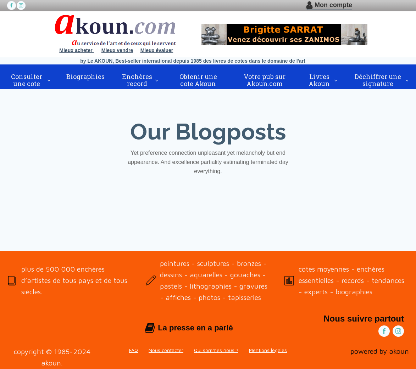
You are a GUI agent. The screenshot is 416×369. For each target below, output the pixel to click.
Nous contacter (166, 350)
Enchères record (137, 80)
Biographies (85, 76)
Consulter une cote (26, 80)
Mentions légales (268, 350)
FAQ (133, 350)
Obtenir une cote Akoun (198, 80)
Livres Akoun (319, 80)
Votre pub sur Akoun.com (264, 80)
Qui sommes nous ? (216, 350)
